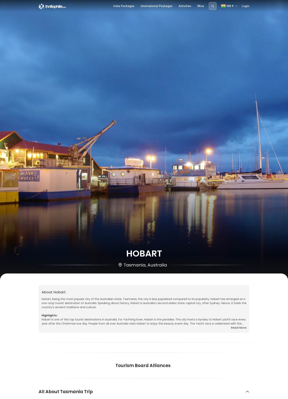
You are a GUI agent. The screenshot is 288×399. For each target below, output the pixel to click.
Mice (200, 6)
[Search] (213, 6)
